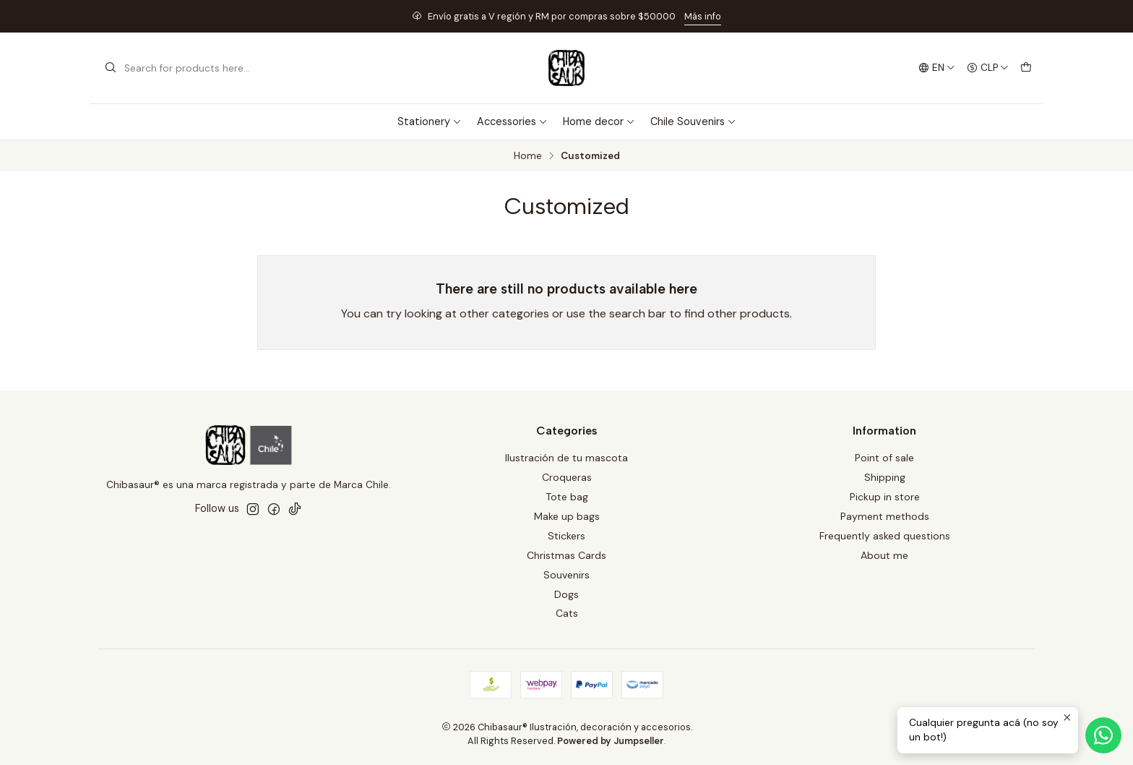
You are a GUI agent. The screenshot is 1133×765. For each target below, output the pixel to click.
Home (528, 156)
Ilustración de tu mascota (566, 457)
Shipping (884, 477)
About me (884, 555)
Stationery (429, 121)
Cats (567, 613)
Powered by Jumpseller (610, 741)
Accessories (512, 121)
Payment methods (884, 516)
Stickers (566, 535)
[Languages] (937, 68)
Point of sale (884, 457)
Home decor (599, 121)
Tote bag (567, 496)
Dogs (566, 594)
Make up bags (567, 516)
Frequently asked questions (884, 535)
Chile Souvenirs (693, 121)
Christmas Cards (566, 555)
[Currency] (987, 68)
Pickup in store (885, 496)
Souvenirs (566, 574)
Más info (702, 16)
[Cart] (1026, 68)
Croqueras (567, 477)
